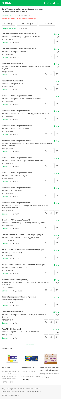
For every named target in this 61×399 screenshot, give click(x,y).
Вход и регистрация (9, 389)
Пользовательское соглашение (13, 392)
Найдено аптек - (9, 28)
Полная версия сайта (33, 392)
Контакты (29, 389)
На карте (22, 29)
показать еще (30, 344)
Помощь (38, 389)
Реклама (21, 389)
